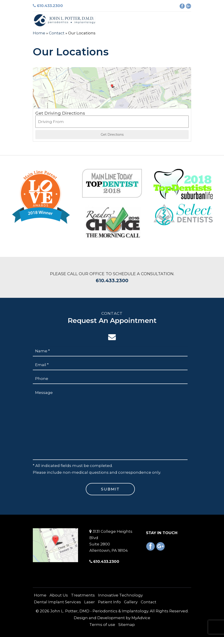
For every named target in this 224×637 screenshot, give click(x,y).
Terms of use (102, 624)
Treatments (83, 595)
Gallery (131, 602)
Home (39, 33)
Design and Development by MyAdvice (112, 618)
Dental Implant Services (57, 602)
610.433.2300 (48, 5)
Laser (89, 602)
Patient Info (109, 602)
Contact (56, 33)
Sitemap (126, 624)
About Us (59, 595)
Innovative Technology (120, 595)
